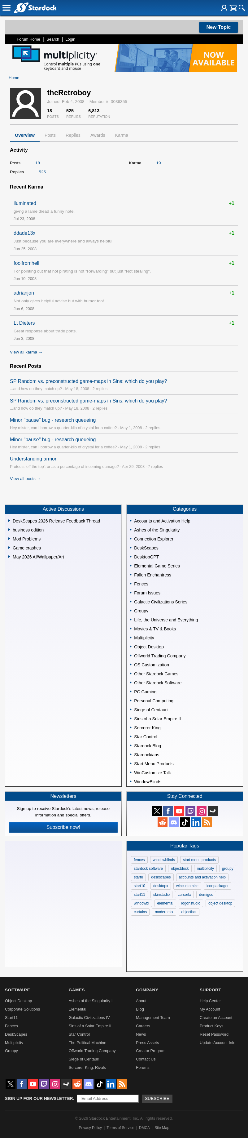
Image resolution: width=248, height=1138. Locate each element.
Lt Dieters (24, 323)
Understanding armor (33, 458)
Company (147, 990)
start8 (138, 877)
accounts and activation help (202, 877)
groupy (227, 868)
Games (77, 990)
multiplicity (205, 868)
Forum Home (28, 39)
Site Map (161, 1128)
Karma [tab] (121, 135)
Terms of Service (120, 1128)
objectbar (189, 912)
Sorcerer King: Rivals (87, 1067)
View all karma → (26, 352)
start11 (139, 894)
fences (139, 860)
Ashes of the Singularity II (91, 1000)
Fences (11, 1026)
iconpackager (217, 886)
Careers (143, 1026)
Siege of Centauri (84, 1059)
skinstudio (161, 894)
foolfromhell (26, 263)
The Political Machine (88, 1042)
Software (17, 990)
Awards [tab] (97, 135)
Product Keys (211, 1026)
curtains (140, 912)
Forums (142, 1067)
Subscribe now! (63, 827)
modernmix (164, 912)
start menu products (199, 860)
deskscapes (161, 877)
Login (70, 39)
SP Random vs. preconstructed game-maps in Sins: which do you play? (88, 381)
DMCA (144, 1128)
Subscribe (157, 1098)
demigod (206, 894)
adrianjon (24, 293)
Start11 (11, 1017)
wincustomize (187, 886)
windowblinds (164, 860)
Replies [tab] (73, 135)
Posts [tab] (50, 135)
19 (158, 163)
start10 (139, 886)
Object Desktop (18, 1000)
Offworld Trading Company (92, 1050)
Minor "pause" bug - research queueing (53, 420)
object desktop (220, 903)
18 (37, 163)
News (141, 1034)
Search (52, 39)
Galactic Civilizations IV (89, 1017)
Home (14, 77)
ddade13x (24, 233)
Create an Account (216, 1017)
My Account (210, 1009)
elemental (165, 903)
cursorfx (184, 894)
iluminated (25, 203)
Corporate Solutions (22, 1009)
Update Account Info (217, 1042)
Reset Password (214, 1034)
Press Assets (147, 1042)
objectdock (180, 868)
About (141, 1000)
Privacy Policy (90, 1128)
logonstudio (190, 903)
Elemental (77, 1009)
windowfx (141, 903)
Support (210, 990)
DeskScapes (16, 1034)
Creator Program (150, 1050)
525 (42, 172)
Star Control (79, 1034)
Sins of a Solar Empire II (90, 1026)
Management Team (153, 1017)
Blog (140, 1009)
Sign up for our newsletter (39, 1098)
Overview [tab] (25, 135)
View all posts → (25, 478)
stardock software (148, 868)
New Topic (219, 27)
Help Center (210, 1000)
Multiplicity (14, 1042)
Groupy (11, 1050)
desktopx (160, 886)
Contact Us (145, 1059)
